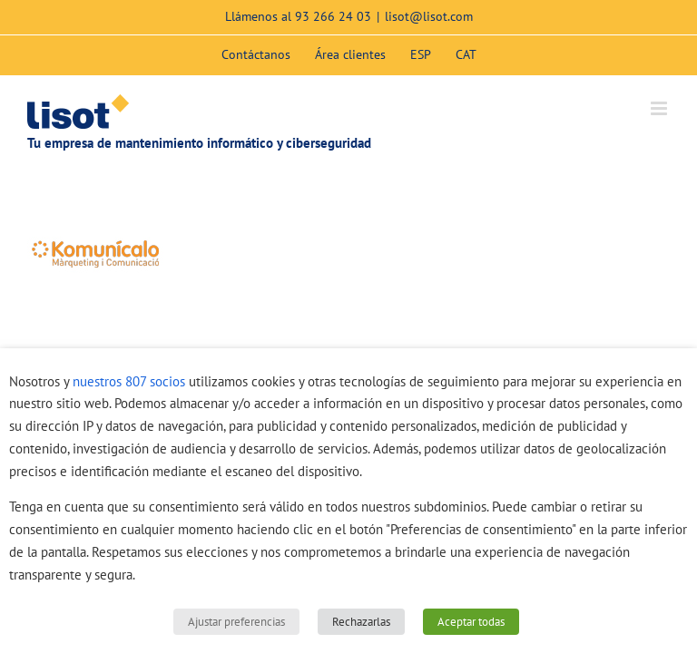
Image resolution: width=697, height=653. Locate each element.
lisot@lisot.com (429, 16)
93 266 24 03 (333, 16)
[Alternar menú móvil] (660, 108)
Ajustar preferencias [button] (236, 621)
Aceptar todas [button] (471, 621)
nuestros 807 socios (129, 381)
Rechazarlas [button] (361, 621)
